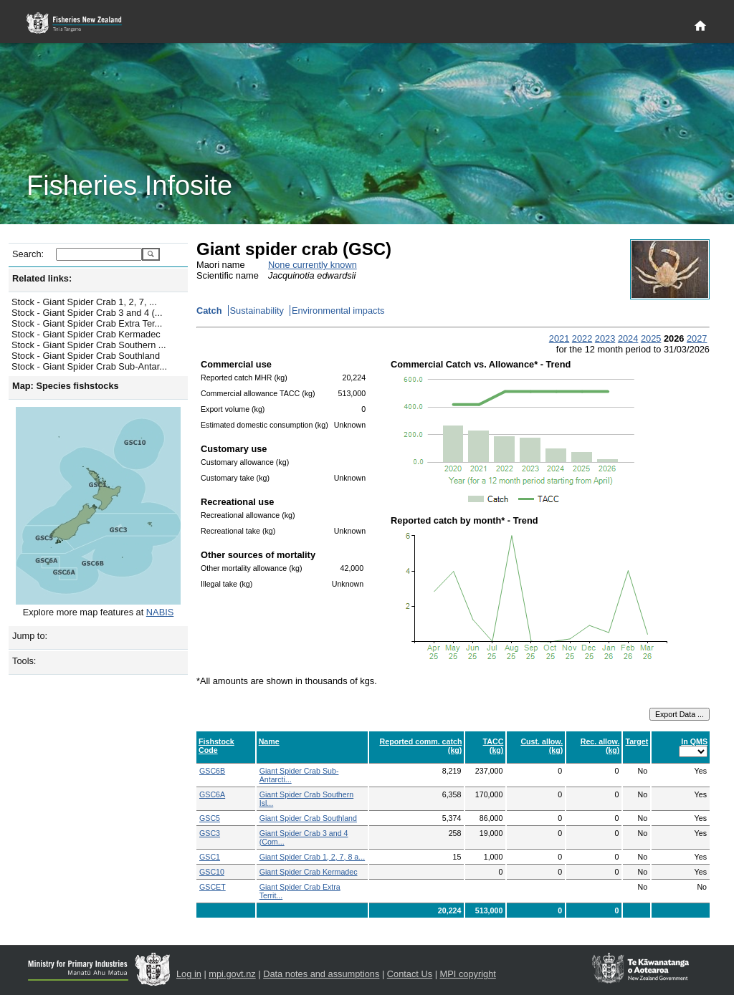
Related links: (42, 278)
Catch (209, 310)
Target (636, 741)
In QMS (694, 741)
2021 (559, 338)
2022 (582, 338)
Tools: (24, 660)
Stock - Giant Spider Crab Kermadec (86, 334)
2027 (697, 338)
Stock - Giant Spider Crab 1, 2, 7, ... (84, 302)
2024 (628, 338)
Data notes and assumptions (321, 973)
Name (269, 741)
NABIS (159, 612)
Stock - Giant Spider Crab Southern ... (88, 345)
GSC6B (212, 770)
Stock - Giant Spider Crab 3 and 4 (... (87, 312)
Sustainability (257, 310)
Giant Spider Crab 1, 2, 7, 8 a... (312, 856)
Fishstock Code (216, 745)
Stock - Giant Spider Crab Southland (85, 355)
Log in (188, 973)
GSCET (212, 887)
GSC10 (211, 871)
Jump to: (29, 635)
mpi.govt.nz (232, 973)
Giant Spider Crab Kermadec (308, 871)
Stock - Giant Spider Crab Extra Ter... (86, 323)
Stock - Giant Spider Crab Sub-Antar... (89, 366)
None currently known (312, 264)
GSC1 (209, 856)
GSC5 (209, 818)
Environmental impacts (338, 310)
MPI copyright (468, 973)
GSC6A (212, 794)
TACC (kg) (493, 745)
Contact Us (409, 973)
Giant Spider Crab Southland (308, 818)
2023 (605, 338)
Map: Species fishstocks (65, 385)
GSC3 (209, 833)
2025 (651, 338)
